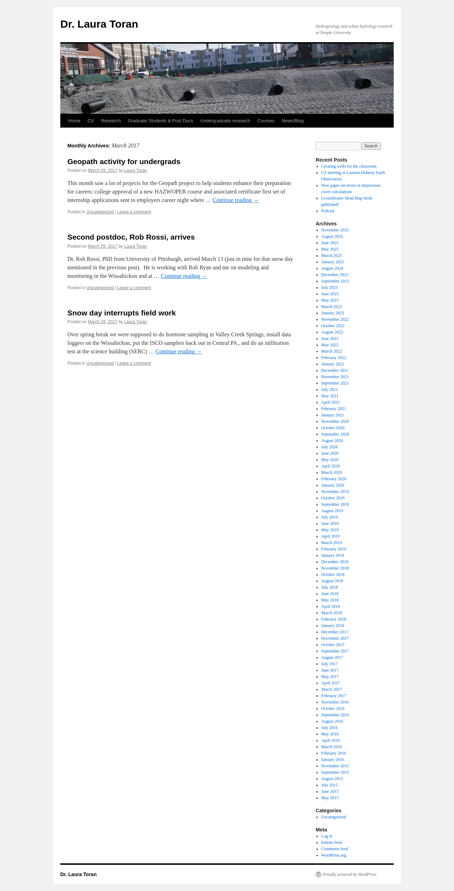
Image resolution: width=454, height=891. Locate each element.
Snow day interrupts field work (121, 313)
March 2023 (331, 306)
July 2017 (329, 663)
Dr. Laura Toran (99, 24)
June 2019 (330, 523)
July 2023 (329, 287)
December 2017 (334, 631)
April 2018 (330, 606)
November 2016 (335, 702)
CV (91, 120)
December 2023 (334, 274)
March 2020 (331, 472)
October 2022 (333, 325)
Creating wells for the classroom (349, 166)
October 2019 (333, 497)
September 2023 (335, 281)
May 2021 (330, 395)
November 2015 (335, 765)
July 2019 (329, 517)
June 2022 (330, 338)
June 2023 (330, 293)
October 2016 (333, 708)
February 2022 (333, 357)
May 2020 (330, 459)
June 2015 (330, 791)
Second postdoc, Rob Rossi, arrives (131, 237)
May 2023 (330, 300)
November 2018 (335, 568)
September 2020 (335, 434)
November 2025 (335, 230)
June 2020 (330, 453)
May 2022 (330, 344)
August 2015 (332, 778)
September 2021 (335, 383)
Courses (266, 120)
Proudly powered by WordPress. (350, 874)
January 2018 (332, 625)
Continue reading (235, 200)
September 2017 (335, 651)
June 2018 (330, 593)
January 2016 (332, 759)
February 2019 (333, 549)
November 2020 (335, 421)
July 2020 (329, 446)
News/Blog (293, 120)
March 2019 (331, 542)
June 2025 (330, 242)
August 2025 (332, 236)
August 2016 (332, 721)
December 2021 (334, 370)
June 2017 (330, 670)
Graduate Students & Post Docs (160, 120)
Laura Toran (135, 170)
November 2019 (335, 491)
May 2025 (330, 249)
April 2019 (330, 536)
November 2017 (335, 638)
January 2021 (332, 415)
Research (111, 120)
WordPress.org (333, 855)
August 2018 (332, 580)
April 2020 (330, 466)
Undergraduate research (225, 120)
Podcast (327, 210)
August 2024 (332, 268)
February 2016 (333, 753)
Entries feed (331, 842)
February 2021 (333, 408)
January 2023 (332, 312)
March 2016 (331, 746)
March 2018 (331, 612)
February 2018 (333, 619)
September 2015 (335, 772)
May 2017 (330, 676)
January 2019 (332, 555)
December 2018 (334, 561)
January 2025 (332, 261)
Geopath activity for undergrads (124, 161)
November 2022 (335, 319)
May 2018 (330, 600)
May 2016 (330, 734)
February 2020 (333, 478)
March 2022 (331, 351)
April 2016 (330, 740)
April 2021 (330, 402)
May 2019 (330, 529)
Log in (327, 836)
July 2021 (329, 389)
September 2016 (335, 714)
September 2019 (335, 504)
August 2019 (332, 510)
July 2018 (329, 587)
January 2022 (332, 364)
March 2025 (331, 255)
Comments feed (334, 848)
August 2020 (332, 440)
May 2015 (330, 797)
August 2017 (332, 657)
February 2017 (333, 695)
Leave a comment (134, 211)
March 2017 (331, 689)
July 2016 (329, 727)
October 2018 (333, 574)
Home (74, 120)
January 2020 (332, 485)
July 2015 (329, 785)
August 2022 (332, 332)
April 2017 (330, 682)
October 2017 (333, 644)
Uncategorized (100, 211)
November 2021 (335, 376)
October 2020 (333, 427)
